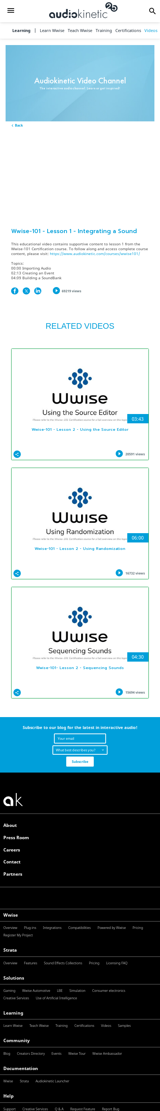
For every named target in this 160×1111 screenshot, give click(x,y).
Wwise (10, 915)
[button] (11, 11)
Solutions (13, 978)
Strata (10, 950)
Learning (21, 30)
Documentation (20, 1068)
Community (16, 1040)
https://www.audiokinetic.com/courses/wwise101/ (95, 253)
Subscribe (80, 761)
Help (8, 1096)
